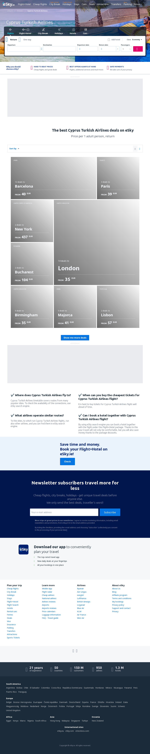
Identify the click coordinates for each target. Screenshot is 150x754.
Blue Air (80, 608)
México (109, 687)
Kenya (15, 720)
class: (129, 39)
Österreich (52, 706)
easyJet (80, 595)
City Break (54, 4)
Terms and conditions (121, 598)
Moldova (24, 706)
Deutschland (74, 702)
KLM (79, 611)
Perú (135, 687)
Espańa (85, 702)
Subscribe (110, 512)
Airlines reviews (49, 601)
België (9, 702)
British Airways (83, 601)
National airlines (49, 598)
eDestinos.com (82, 731)
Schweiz (121, 706)
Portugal (70, 706)
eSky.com (69, 731)
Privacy (115, 611)
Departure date (83, 45)
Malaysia (65, 720)
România (86, 706)
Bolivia (19, 687)
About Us (116, 588)
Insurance (11, 624)
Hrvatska (110, 702)
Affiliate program (119, 595)
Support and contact (121, 608)
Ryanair (80, 588)
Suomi (113, 706)
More (137, 4)
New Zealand (98, 720)
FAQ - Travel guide (50, 618)
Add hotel (115, 39)
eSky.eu (60, 731)
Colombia (45, 687)
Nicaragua (118, 687)
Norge (43, 706)
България (37, 702)
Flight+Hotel (24, 4)
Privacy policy (118, 605)
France (93, 702)
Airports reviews (49, 608)
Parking (128, 4)
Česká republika (51, 702)
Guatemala (89, 687)
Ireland (118, 702)
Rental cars (12, 611)
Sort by (12, 148)
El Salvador (35, 687)
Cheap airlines (48, 595)
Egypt (8, 720)
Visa (9, 621)
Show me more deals (75, 337)
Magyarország (12, 706)
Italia (125, 702)
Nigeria (30, 720)
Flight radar (47, 592)
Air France (81, 614)
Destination (47, 45)
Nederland (34, 706)
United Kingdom (13, 710)
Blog (114, 592)
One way (27, 39)
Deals (92, 4)
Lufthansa (81, 598)
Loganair (81, 605)
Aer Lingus (81, 592)
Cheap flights (40, 4)
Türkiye (85, 720)
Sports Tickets (13, 637)
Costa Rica (56, 687)
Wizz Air (80, 618)
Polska (62, 706)
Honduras (99, 687)
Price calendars (48, 611)
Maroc (23, 720)
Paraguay (22, 692)
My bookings (117, 601)
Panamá (128, 687)
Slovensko (104, 706)
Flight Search (12, 605)
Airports (45, 605)
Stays (76, 4)
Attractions (103, 4)
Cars (84, 4)
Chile (26, 687)
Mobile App (47, 588)
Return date (103, 45)
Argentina (10, 687)
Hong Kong (55, 720)
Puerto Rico (11, 692)
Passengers (125, 45)
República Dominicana (72, 687)
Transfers (116, 4)
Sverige (95, 706)
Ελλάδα (101, 702)
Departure (11, 45)
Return (13, 39)
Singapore (75, 720)
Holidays (66, 4)
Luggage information (51, 614)
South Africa (40, 720)
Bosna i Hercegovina (22, 702)
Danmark (63, 702)
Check (67, 461)
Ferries (10, 614)
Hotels (10, 608)
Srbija (78, 706)
